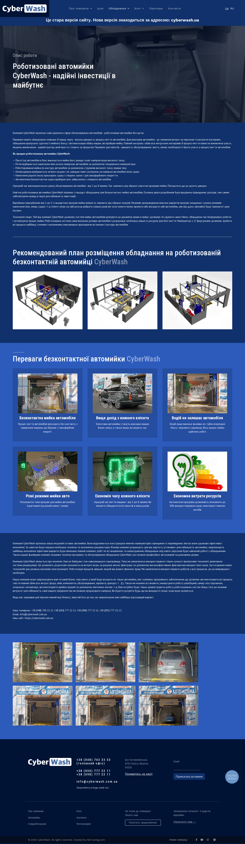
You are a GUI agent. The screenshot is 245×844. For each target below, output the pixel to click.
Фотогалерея (84, 824)
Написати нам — (185, 822)
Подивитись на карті (138, 774)
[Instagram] (208, 840)
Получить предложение (143, 823)
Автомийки (34, 818)
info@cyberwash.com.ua (33, 614)
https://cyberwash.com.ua (39, 618)
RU (232, 8)
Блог (137, 8)
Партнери (156, 8)
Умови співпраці (178, 840)
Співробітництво (37, 824)
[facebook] (196, 840)
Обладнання (117, 8)
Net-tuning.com (96, 840)
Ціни (100, 8)
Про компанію (79, 8)
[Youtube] (202, 840)
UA (227, 8)
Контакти (174, 8)
